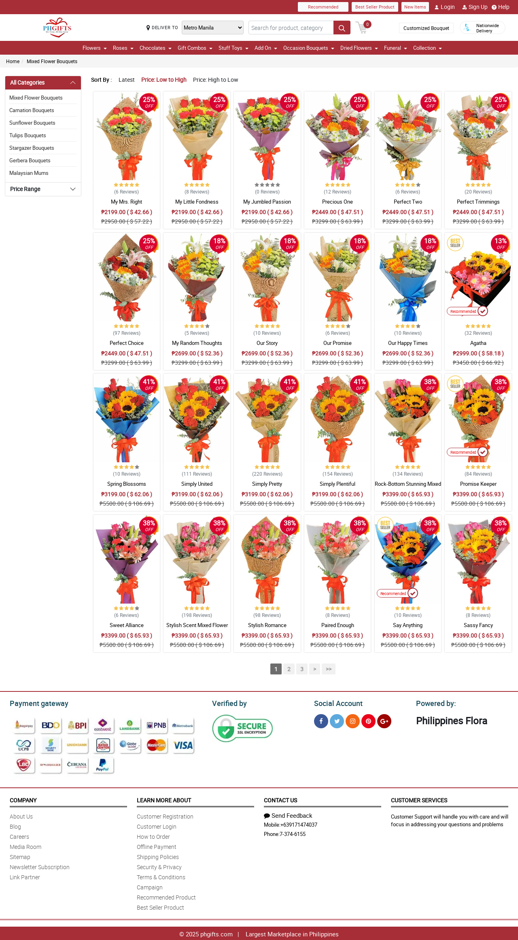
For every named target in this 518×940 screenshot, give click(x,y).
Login (444, 6)
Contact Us (280, 799)
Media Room (25, 845)
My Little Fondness (197, 201)
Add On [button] (266, 47)
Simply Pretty (267, 483)
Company (23, 799)
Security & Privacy (159, 866)
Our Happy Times (408, 343)
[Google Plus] (384, 720)
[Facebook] (321, 720)
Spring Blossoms (126, 483)
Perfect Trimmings (478, 201)
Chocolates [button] (156, 47)
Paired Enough (337, 625)
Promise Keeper (478, 483)
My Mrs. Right (126, 201)
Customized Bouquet (426, 28)
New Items (415, 7)
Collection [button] (427, 47)
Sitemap (20, 855)
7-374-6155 (293, 832)
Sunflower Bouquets (32, 122)
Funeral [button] (395, 47)
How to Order (153, 835)
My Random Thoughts (197, 343)
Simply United (196, 483)
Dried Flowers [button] (359, 47)
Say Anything (407, 625)
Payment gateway (35, 702)
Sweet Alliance (127, 625)
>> (328, 669)
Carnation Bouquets (31, 110)
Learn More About (164, 799)
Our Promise (337, 343)
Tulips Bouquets (27, 135)
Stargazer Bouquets (31, 147)
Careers (19, 835)
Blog (15, 825)
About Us (21, 815)
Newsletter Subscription (40, 866)
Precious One (337, 201)
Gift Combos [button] (195, 47)
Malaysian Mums (29, 173)
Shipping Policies (158, 855)
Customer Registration (165, 815)
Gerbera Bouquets (30, 160)
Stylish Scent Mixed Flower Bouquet (197, 628)
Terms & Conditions (161, 876)
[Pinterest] (368, 720)
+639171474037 (298, 823)
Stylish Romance (267, 625)
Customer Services (419, 799)
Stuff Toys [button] (233, 47)
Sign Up (475, 6)
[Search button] (341, 27)
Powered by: (434, 702)
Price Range (25, 189)
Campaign (150, 886)
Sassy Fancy (478, 625)
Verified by (228, 702)
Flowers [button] (95, 47)
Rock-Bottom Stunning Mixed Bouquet (408, 487)
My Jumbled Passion (267, 201)
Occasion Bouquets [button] (308, 47)
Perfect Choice (127, 343)
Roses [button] (123, 47)
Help (501, 6)
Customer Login (156, 825)
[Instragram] (353, 720)
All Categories (27, 82)
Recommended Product (166, 896)
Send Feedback (288, 814)
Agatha (478, 343)
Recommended (323, 7)
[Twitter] (337, 720)
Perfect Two (408, 201)
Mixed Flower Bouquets (52, 61)
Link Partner (25, 876)
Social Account (336, 702)
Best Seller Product (375, 7)
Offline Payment (156, 845)
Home (12, 61)
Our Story (267, 343)
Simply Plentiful (337, 483)
